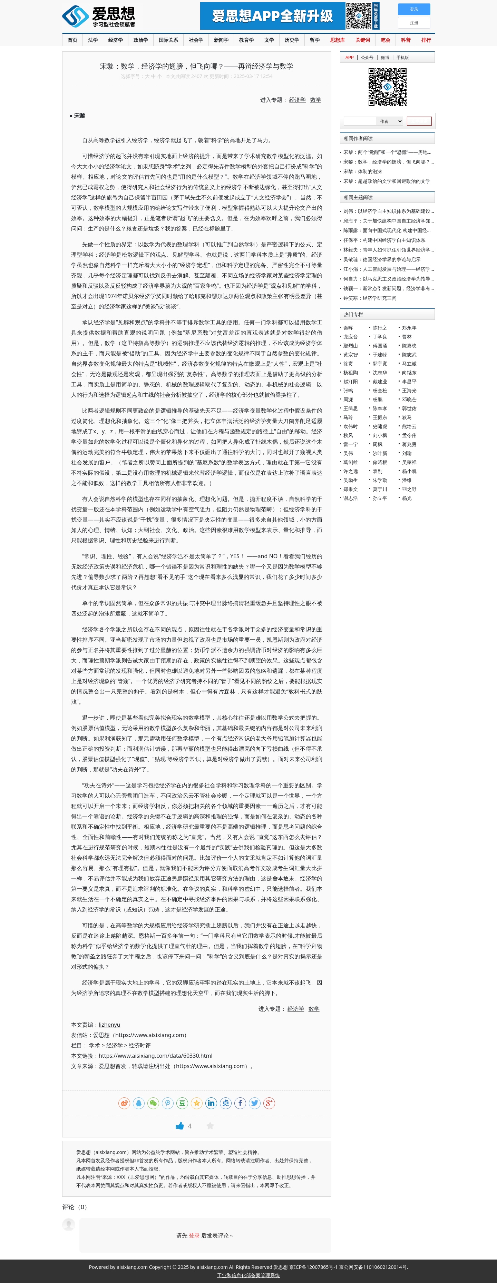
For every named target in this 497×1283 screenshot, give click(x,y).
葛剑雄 (350, 462)
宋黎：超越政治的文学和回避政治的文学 (386, 181)
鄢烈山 (350, 345)
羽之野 (409, 489)
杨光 (407, 498)
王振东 (380, 417)
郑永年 (409, 327)
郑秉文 (350, 489)
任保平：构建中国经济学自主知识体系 (384, 240)
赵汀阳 (350, 381)
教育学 (246, 40)
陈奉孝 (380, 408)
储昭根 (380, 462)
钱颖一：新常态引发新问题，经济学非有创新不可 (396, 288)
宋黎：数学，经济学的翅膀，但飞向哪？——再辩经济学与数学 (411, 161)
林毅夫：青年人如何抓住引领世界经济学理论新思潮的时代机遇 (411, 249)
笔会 (385, 40)
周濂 (348, 399)
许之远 (350, 471)
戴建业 (380, 381)
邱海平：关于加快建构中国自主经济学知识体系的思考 (401, 220)
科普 (406, 40)
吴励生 (350, 480)
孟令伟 (409, 435)
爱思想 (117, 17)
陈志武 (409, 354)
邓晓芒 (409, 399)
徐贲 (348, 363)
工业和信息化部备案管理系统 (248, 1275)
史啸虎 (380, 426)
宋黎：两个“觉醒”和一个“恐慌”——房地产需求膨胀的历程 (404, 152)
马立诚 (409, 363)
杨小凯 (409, 471)
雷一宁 (350, 444)
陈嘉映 (409, 345)
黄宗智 (350, 354)
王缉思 (350, 408)
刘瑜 (407, 453)
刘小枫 (380, 435)
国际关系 (168, 40)
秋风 (348, 435)
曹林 (407, 336)
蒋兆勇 (409, 444)
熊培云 (409, 426)
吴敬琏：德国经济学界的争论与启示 (382, 259)
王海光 (409, 390)
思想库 (337, 40)
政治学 (141, 40)
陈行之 (380, 327)
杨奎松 (380, 390)
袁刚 (377, 471)
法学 (93, 40)
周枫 (377, 444)
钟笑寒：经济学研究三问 (370, 298)
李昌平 (409, 381)
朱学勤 (380, 480)
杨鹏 (377, 399)
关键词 (362, 40)
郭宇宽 (380, 363)
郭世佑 (409, 408)
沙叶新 (380, 453)
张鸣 (348, 390)
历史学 (292, 40)
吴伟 (348, 453)
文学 (269, 40)
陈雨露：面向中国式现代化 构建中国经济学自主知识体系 (404, 230)
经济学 (115, 40)
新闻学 (221, 40)
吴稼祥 (409, 462)
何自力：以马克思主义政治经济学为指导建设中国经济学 (403, 278)
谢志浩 (350, 498)
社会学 (196, 40)
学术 (94, 1045)
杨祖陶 (350, 372)
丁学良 (380, 336)
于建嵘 (380, 354)
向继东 (409, 372)
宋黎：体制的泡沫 (362, 171)
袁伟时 (350, 426)
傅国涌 (380, 345)
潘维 (407, 480)
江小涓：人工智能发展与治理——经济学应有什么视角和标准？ (411, 269)
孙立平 (380, 498)
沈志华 (380, 372)
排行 (426, 40)
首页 (72, 40)
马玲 (348, 417)
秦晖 (348, 327)
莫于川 (380, 489)
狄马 (407, 417)
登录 (194, 1235)
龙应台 (350, 336)
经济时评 (140, 1045)
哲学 (315, 40)
